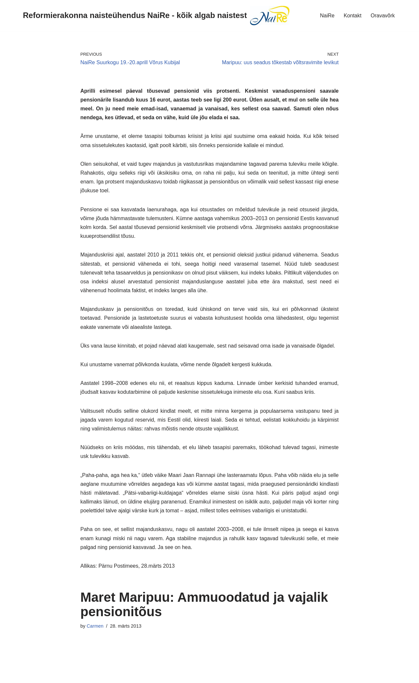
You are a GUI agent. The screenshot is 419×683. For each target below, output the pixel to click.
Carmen (95, 626)
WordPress (63, 674)
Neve (11, 674)
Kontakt (352, 15)
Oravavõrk (383, 15)
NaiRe (327, 15)
